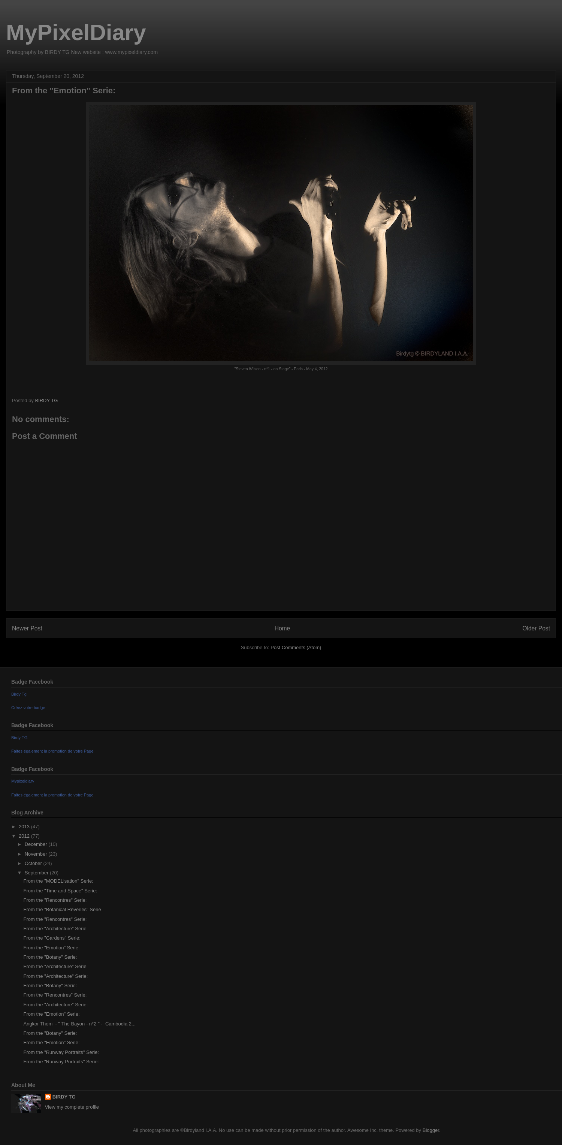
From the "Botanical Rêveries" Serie (62, 909)
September (37, 873)
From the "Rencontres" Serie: (55, 900)
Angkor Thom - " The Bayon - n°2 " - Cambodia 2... (79, 1024)
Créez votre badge (28, 707)
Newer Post (27, 628)
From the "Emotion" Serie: (51, 947)
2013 (25, 826)
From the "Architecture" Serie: (55, 976)
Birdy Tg (19, 694)
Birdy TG (19, 737)
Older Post (536, 628)
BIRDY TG (64, 1097)
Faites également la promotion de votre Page (52, 751)
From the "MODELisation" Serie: (58, 881)
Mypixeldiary (22, 781)
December (37, 844)
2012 (25, 836)
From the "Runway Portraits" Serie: (61, 1052)
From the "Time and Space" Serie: (60, 891)
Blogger (431, 1130)
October (34, 863)
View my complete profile (72, 1107)
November (37, 854)
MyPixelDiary (76, 32)
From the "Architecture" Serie (54, 928)
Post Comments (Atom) (296, 647)
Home (282, 628)
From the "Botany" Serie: (50, 957)
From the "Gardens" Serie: (51, 938)
